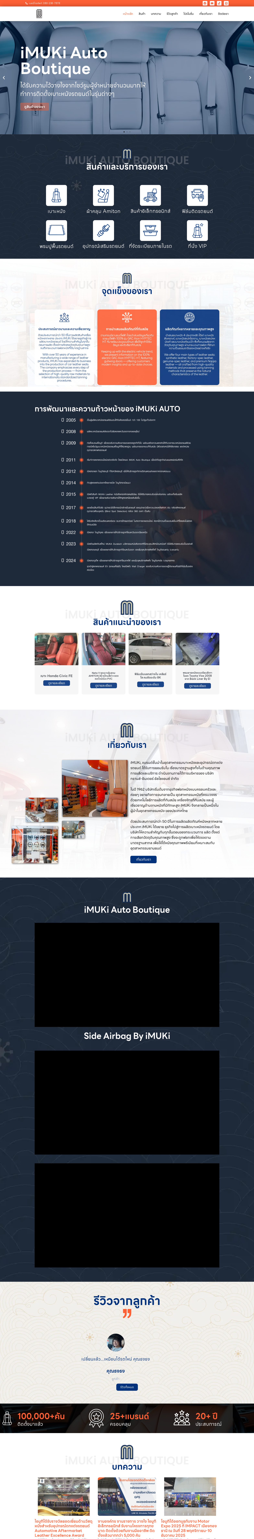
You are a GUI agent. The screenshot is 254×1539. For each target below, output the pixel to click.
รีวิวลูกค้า (172, 13)
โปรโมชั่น (189, 13)
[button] (4, 78)
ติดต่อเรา (223, 13)
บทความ (156, 13)
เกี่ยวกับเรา (205, 13)
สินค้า (142, 13)
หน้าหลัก (128, 13)
